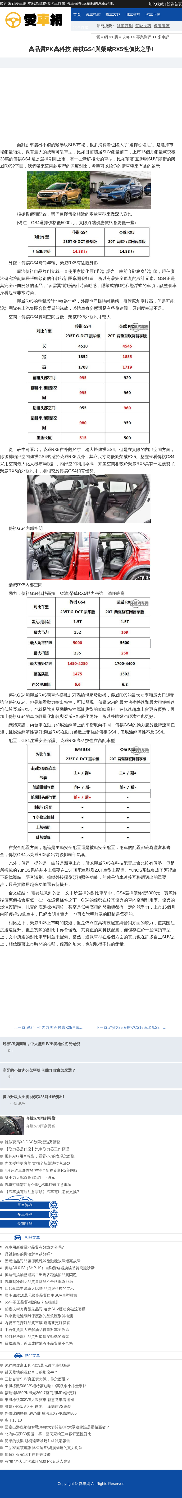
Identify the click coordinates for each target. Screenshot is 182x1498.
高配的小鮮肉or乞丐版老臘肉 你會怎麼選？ (39, 1070)
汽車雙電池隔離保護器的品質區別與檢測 (39, 1316)
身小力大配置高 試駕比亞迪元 (30, 1177)
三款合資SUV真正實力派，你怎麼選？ (37, 1379)
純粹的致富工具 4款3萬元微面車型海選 (38, 1365)
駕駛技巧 (143, 26)
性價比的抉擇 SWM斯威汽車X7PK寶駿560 (41, 1413)
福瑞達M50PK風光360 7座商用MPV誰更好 (41, 1393)
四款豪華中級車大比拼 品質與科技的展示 (39, 1288)
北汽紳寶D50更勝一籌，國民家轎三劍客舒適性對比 (48, 1434)
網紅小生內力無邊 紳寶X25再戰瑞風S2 (59, 1027)
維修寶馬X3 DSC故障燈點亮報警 (32, 1142)
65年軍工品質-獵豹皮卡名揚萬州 (32, 1302)
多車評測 (165, 37)
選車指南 (93, 15)
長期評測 (24, 1224)
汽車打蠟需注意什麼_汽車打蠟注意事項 (38, 1185)
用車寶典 (133, 15)
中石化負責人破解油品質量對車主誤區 (37, 1330)
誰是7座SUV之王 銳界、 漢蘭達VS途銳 (38, 1407)
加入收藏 (156, 4)
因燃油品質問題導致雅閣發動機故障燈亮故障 (43, 1261)
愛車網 (102, 37)
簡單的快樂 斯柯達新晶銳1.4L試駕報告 (37, 1441)
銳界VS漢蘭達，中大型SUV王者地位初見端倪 (41, 1044)
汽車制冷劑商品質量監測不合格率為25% (39, 1282)
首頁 (77, 15)
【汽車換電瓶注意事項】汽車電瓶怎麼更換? (42, 1192)
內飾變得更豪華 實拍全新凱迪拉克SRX (37, 1163)
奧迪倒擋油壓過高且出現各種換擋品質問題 (41, 1275)
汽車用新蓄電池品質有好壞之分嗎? (34, 1247)
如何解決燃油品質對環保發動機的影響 (37, 1337)
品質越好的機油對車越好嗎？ (29, 1254)
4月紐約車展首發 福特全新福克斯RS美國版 (41, 1170)
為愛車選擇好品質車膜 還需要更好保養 (37, 1323)
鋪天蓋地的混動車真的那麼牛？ (31, 1372)
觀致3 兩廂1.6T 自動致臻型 (28, 1455)
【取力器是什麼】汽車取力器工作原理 (37, 1149)
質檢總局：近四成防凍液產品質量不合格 (39, 1343)
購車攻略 (113, 15)
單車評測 (24, 1205)
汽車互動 (152, 15)
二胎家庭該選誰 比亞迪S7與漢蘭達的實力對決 (43, 1448)
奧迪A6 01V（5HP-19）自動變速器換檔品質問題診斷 (50, 1268)
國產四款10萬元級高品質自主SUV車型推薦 (41, 1295)
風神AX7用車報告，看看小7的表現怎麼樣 (40, 1156)
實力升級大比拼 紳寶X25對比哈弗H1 (33, 1097)
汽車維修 (80, 27)
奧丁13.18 (13, 1420)
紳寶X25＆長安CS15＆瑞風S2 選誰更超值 (145, 1027)
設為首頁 (174, 4)
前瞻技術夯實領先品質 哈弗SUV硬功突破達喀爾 (45, 1309)
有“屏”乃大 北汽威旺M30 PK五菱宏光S (37, 1461)
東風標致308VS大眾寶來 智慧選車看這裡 (39, 1400)
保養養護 (162, 26)
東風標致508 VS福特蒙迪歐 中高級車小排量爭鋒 (45, 1386)
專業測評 (143, 37)
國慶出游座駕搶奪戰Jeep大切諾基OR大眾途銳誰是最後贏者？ (57, 1427)
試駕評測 (125, 26)
